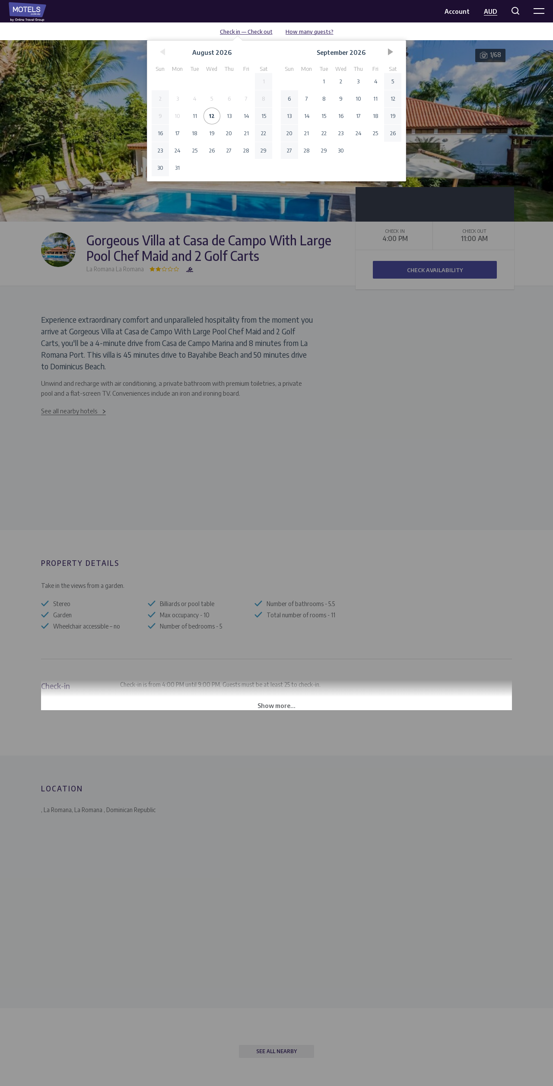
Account (457, 11)
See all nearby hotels (69, 411)
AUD (490, 11)
